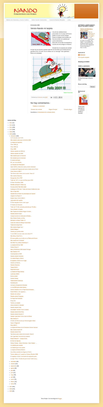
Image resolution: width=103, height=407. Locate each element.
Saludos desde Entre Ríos (17, 312)
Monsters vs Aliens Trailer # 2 (17, 220)
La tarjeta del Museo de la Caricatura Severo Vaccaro (24, 327)
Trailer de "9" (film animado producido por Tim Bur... (23, 207)
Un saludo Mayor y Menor (17, 258)
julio (12, 370)
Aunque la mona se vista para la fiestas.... (21, 216)
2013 (10, 122)
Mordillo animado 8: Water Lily (18, 184)
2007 (10, 386)
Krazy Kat (12, 300)
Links (69, 20)
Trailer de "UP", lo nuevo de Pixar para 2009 (21, 180)
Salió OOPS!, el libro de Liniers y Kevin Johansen (23, 167)
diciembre (13, 136)
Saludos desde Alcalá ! (16, 213)
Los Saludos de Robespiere (17, 164)
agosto (12, 368)
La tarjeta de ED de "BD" (16, 245)
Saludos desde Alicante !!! (17, 314)
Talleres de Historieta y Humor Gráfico (17, 20)
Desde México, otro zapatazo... (18, 291)
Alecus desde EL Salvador (17, 305)
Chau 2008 (13, 149)
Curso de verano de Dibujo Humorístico (20, 222)
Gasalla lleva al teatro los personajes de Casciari (22, 193)
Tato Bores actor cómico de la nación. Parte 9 (22, 334)
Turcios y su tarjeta (15, 303)
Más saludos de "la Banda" (17, 240)
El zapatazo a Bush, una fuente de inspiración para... (23, 356)
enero (12, 383)
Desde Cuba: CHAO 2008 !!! (17, 198)
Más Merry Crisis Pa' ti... (16, 236)
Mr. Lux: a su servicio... (16, 162)
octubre (13, 363)
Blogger (60, 398)
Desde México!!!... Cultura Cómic (18, 338)
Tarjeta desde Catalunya (16, 280)
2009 (10, 131)
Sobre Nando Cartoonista (39, 20)
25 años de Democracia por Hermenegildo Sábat (22, 320)
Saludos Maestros (15, 265)
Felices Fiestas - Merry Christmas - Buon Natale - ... (23, 343)
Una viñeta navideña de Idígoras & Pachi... (21, 352)
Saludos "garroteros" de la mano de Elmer (21, 316)
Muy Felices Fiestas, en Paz (17, 218)
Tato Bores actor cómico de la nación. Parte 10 (22, 173)
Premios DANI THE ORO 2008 (18, 187)
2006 (10, 389)
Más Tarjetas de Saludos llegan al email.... (21, 211)
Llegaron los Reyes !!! (16, 196)
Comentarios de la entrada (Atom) (46, 112)
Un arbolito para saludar (16, 345)
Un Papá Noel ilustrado (16, 298)
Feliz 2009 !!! (13, 325)
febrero (13, 381)
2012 (10, 125)
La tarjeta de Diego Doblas (17, 271)
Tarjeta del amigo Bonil (16, 225)
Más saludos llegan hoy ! (16, 227)
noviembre (13, 361)
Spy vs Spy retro (14, 191)
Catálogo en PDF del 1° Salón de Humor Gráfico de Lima (24, 189)
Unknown (82, 55)
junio (12, 372)
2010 (10, 129)
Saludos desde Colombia (16, 256)
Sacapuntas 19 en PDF (16, 178)
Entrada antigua (68, 109)
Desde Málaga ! (14, 229)
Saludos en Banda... (15, 262)
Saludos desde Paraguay (16, 296)
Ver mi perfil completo (83, 57)
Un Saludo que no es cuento (17, 347)
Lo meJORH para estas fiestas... (18, 287)
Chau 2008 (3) (14, 144)
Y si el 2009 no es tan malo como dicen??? (21, 233)
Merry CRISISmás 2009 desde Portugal (20, 249)
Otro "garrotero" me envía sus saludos (20, 336)
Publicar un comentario (39, 106)
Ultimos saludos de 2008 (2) (17, 151)
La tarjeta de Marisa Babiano (17, 349)
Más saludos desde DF (16, 329)
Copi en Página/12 (15, 323)
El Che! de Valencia (15, 341)
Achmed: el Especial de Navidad (18, 285)
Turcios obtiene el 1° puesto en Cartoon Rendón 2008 (24, 354)
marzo (12, 379)
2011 (10, 127)
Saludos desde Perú (15, 332)
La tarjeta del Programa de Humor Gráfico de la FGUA (24, 169)
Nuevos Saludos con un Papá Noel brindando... (22, 289)
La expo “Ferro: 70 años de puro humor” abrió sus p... (24, 358)
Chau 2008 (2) (14, 147)
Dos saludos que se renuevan (18, 158)
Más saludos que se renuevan (18, 155)
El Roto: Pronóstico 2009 (16, 182)
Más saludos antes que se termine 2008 (20, 140)
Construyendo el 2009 (16, 254)
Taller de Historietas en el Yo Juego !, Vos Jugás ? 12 (91, 34)
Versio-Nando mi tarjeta (16, 209)
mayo (12, 375)
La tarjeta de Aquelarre (16, 142)
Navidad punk (13, 283)
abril (12, 377)
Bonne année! (14, 276)
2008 (10, 134)
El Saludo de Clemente (16, 205)
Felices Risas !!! (14, 247)
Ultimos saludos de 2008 (16, 153)
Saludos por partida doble (17, 231)
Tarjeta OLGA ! (14, 267)
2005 (10, 391)
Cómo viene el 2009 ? (16, 171)
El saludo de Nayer (15, 160)
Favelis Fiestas (14, 278)
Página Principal (53, 109)
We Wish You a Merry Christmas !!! (19, 242)
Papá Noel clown (14, 269)
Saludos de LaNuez (15, 294)
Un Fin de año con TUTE (16, 138)
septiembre (14, 366)
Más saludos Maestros (16, 176)
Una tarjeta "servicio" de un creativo (19, 309)
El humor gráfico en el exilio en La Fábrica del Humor (23, 238)
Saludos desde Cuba (15, 307)
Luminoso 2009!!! (14, 274)
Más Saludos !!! (14, 318)
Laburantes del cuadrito (16, 200)
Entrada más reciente (36, 109)
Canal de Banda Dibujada (57, 20)
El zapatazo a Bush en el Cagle (18, 260)
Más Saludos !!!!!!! (15, 251)
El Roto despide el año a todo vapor (19, 202)
